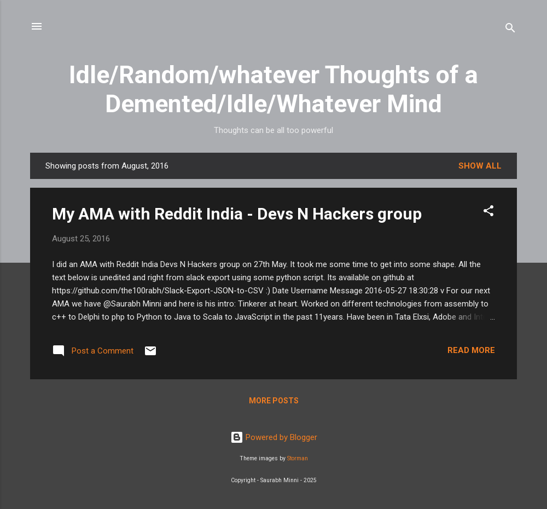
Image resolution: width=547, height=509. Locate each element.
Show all (480, 166)
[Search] (510, 30)
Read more (471, 350)
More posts (274, 400)
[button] (488, 212)
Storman (297, 458)
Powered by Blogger (273, 437)
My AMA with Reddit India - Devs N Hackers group (237, 213)
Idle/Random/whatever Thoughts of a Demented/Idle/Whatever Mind (273, 89)
